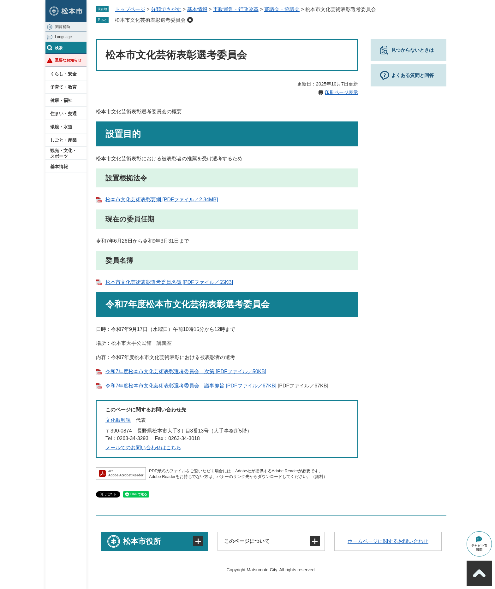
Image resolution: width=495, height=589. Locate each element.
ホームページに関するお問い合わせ (388, 541)
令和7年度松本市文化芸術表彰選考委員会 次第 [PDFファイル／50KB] (185, 371)
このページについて (247, 541)
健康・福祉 (61, 100)
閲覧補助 (62, 27)
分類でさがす (166, 9)
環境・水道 (61, 126)
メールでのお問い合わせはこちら (143, 447)
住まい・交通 (63, 113)
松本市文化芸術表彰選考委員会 (150, 20)
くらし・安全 (63, 73)
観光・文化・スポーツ (63, 153)
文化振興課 (118, 420)
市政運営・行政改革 (236, 9)
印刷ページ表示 (341, 92)
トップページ (130, 9)
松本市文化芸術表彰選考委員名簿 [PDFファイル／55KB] (169, 282)
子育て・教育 (63, 87)
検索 (59, 48)
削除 (190, 20)
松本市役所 (142, 541)
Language (63, 37)
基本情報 (59, 166)
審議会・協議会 (282, 9)
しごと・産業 (63, 140)
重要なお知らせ (68, 60)
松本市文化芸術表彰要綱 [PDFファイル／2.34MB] (161, 199)
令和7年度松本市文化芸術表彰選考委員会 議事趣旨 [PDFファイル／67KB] (190, 385)
